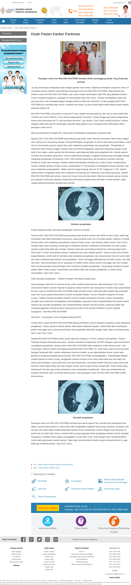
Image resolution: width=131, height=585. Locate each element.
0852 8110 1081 (110, 14)
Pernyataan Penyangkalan (66, 580)
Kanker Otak (49, 559)
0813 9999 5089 (110, 8)
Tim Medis (16, 557)
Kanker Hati (49, 567)
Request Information (18, 2)
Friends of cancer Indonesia (84, 539)
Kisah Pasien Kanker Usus (49, 468)
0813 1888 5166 (85, 12)
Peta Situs (78, 580)
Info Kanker (6, 33)
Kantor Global (114, 577)
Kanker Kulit (49, 569)
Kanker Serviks (49, 551)
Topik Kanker (49, 548)
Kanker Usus (49, 557)
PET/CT (82, 551)
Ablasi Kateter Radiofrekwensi (81, 564)
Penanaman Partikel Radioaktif (81, 554)
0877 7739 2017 (110, 11)
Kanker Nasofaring (49, 554)
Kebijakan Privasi (52, 580)
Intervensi (42, 489)
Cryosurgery (76, 481)
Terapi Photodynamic (47, 497)
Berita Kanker (16, 554)
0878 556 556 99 (85, 9)
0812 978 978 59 (85, 6)
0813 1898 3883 (85, 15)
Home (3, 21)
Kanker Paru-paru (49, 564)
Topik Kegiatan (16, 551)
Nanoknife (42, 481)
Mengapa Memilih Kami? (12, 40)
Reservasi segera (47, 508)
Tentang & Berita (16, 548)
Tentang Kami (16, 559)
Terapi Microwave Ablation (82, 489)
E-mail (29, 2)
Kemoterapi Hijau (112, 489)
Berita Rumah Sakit (16, 562)
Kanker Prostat (49, 562)
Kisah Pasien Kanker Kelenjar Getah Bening (55, 465)
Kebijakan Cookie (87, 580)
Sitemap (16, 565)
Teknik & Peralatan (82, 548)
